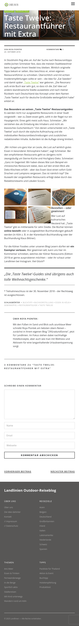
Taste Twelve (46, 305)
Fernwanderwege (12, 578)
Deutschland (46, 516)
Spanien (43, 549)
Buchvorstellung (43, 302)
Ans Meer (8, 568)
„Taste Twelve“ (31, 82)
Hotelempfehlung (48, 582)
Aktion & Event (46, 573)
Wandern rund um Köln (15, 601)
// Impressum (10, 521)
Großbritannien (47, 521)
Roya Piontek (28, 318)
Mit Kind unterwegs (13, 596)
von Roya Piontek (13, 49)
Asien (42, 507)
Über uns (8, 507)
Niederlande (45, 539)
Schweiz (43, 544)
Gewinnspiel (10, 305)
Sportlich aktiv (11, 587)
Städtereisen (10, 591)
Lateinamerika (46, 535)
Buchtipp (9, 11)
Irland (42, 525)
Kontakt (8, 516)
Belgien (43, 512)
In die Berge (10, 582)
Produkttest (22, 11)
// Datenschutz (11, 525)
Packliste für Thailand (50, 568)
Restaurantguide (28, 305)
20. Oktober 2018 (12, 52)
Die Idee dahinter (12, 512)
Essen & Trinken (11, 573)
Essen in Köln (62, 302)
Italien (42, 530)
